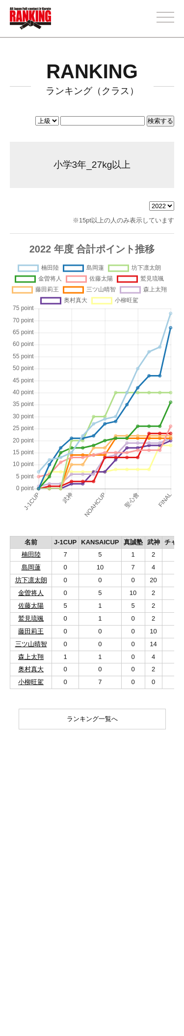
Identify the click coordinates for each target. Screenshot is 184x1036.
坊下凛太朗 (31, 580)
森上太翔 (31, 656)
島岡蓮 (31, 567)
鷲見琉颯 (31, 618)
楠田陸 (31, 554)
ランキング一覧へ (92, 718)
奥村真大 (31, 669)
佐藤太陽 (31, 605)
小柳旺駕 (31, 682)
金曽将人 (31, 592)
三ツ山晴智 (31, 644)
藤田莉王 (31, 631)
